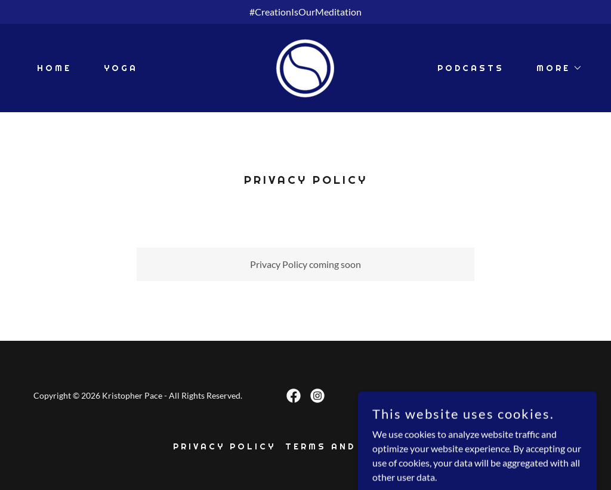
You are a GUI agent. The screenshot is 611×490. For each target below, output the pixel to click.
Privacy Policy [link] (224, 446)
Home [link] (54, 68)
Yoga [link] (121, 68)
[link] (305, 66)
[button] (555, 68)
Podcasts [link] (470, 68)
